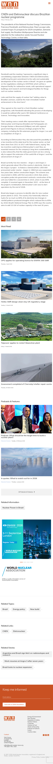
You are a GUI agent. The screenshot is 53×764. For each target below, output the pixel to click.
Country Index (32, 732)
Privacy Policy (36, 757)
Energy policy (19, 609)
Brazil (5, 609)
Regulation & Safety (34, 720)
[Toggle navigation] (49, 3)
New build (34, 609)
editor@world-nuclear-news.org (13, 745)
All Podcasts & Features (25, 492)
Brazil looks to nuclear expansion (17, 667)
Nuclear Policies (32, 722)
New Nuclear (31, 718)
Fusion (30, 730)
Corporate (31, 723)
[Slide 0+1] (21, 562)
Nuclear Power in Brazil (13, 508)
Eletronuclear (19, 631)
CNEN (5, 631)
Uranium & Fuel (32, 725)
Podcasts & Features (6, 441)
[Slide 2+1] (28, 562)
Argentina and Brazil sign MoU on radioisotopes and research (26, 654)
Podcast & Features (33, 728)
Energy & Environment (34, 717)
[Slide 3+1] (31, 562)
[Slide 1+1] (24, 562)
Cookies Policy (44, 757)
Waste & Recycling (33, 727)
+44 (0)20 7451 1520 (10, 746)
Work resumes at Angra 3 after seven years (23, 661)
